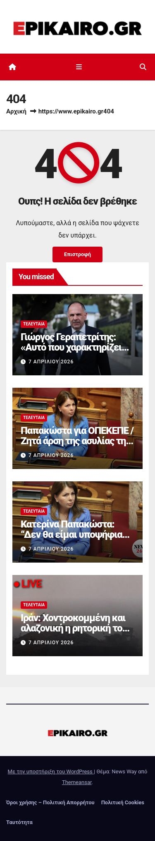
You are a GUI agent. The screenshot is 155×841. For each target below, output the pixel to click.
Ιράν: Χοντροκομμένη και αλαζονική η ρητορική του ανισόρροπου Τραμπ (74, 628)
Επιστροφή (77, 254)
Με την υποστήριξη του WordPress (51, 771)
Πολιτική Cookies (122, 802)
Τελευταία (34, 324)
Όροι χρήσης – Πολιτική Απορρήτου (50, 802)
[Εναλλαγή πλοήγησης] (79, 67)
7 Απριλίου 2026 (51, 362)
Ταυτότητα (19, 822)
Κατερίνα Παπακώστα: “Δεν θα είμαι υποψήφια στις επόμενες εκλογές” (71, 534)
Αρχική (16, 111)
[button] (143, 67)
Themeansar (77, 782)
